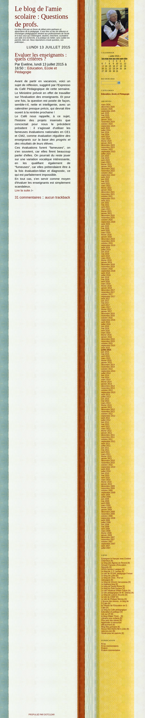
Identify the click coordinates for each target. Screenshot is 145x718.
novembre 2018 (108, 267)
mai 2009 (105, 501)
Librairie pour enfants (110, 618)
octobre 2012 (107, 414)
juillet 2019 (106, 250)
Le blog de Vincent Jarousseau (114, 582)
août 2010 (105, 469)
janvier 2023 (106, 166)
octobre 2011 (107, 439)
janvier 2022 (106, 190)
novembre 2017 (108, 292)
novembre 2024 (108, 122)
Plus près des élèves (110, 620)
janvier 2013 (106, 407)
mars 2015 (105, 358)
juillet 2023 (106, 154)
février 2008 (106, 533)
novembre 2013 (108, 388)
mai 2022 (105, 181)
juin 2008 (105, 524)
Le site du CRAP (108, 597)
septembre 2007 (108, 544)
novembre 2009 (108, 488)
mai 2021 (105, 205)
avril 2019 (105, 256)
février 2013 (106, 405)
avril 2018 (105, 282)
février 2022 (106, 188)
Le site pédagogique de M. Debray (116, 593)
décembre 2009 (108, 486)
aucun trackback (57, 197)
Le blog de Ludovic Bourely (113, 595)
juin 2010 (105, 473)
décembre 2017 (108, 290)
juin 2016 (105, 326)
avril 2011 (105, 452)
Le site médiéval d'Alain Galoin (114, 591)
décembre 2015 (108, 339)
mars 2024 (105, 139)
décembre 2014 (108, 365)
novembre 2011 (108, 437)
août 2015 (105, 348)
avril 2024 (105, 137)
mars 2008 (105, 531)
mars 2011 (105, 454)
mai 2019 (105, 254)
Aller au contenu (15, 4)
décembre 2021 (108, 192)
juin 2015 (105, 352)
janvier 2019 (106, 262)
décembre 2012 (108, 409)
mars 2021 (105, 209)
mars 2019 (105, 258)
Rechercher (108, 79)
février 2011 (106, 456)
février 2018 (106, 286)
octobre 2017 (107, 294)
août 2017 (105, 299)
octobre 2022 (107, 173)
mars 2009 (105, 505)
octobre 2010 (107, 465)
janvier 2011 (106, 458)
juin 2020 (105, 226)
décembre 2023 (108, 145)
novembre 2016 (108, 316)
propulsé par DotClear (42, 715)
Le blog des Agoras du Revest (114, 563)
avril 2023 (105, 160)
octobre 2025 (107, 109)
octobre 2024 (107, 124)
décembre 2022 (108, 169)
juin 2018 (105, 277)
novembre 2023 (108, 147)
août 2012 (105, 418)
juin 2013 (105, 399)
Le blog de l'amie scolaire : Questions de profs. (41, 16)
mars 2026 (105, 105)
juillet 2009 (106, 497)
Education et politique (110, 612)
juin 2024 (105, 132)
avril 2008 (105, 529)
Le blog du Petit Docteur (111, 588)
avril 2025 (105, 117)
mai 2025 (105, 115)
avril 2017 (105, 305)
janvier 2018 (106, 288)
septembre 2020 (108, 222)
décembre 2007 (108, 537)
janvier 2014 (106, 384)
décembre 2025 (108, 107)
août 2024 (105, 128)
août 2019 (105, 247)
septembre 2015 (108, 345)
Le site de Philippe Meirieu (112, 599)
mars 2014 (105, 380)
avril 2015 (105, 356)
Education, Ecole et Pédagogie (115, 94)
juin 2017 (105, 301)
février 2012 (106, 431)
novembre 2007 (108, 539)
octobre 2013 (107, 390)
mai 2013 (105, 401)
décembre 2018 (108, 264)
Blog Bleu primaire (109, 627)
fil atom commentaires (110, 650)
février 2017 (106, 309)
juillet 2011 (106, 446)
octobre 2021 (107, 196)
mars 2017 (105, 307)
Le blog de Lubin (108, 576)
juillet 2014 (106, 373)
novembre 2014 (108, 367)
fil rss (103, 644)
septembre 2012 (108, 416)
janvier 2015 (106, 363)
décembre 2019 (108, 239)
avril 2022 (105, 184)
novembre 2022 (108, 171)
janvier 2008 (106, 535)
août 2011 (105, 444)
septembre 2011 (108, 441)
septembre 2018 (108, 271)
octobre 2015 (107, 343)
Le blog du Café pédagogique (114, 610)
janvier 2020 (106, 237)
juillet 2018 (106, 275)
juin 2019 (105, 252)
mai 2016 (105, 328)
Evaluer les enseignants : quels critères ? (41, 57)
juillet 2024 (106, 130)
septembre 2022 (108, 175)
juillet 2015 (106, 350)
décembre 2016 (108, 314)
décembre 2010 (108, 461)
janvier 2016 (106, 337)
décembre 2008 (108, 512)
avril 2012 (105, 426)
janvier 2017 (106, 311)
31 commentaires (28, 197)
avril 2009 (105, 503)
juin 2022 (105, 179)
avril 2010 (105, 478)
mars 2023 (105, 162)
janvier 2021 (106, 213)
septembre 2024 (108, 126)
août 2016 (105, 322)
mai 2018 (105, 279)
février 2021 (106, 211)
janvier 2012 (106, 433)
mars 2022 (105, 186)
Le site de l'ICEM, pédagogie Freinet (116, 574)
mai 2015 (105, 354)
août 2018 (105, 273)
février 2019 (106, 260)
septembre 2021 (108, 198)
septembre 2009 (108, 493)
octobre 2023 (107, 149)
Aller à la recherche (33, 4)
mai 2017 (105, 303)
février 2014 (106, 382)
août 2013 (105, 394)
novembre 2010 (108, 463)
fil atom (104, 648)
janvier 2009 (106, 510)
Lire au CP (105, 614)
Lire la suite (22, 190)
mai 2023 (105, 158)
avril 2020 (105, 230)
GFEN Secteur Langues (111, 569)
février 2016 (106, 335)
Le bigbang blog (108, 584)
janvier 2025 (106, 120)
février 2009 (106, 507)
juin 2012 (105, 422)
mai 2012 (105, 424)
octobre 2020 (107, 220)
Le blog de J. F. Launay (111, 571)
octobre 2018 (107, 269)
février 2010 (106, 482)
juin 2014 (105, 375)
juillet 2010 (106, 471)
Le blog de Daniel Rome (111, 586)
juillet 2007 (106, 548)
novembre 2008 (108, 514)
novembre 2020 (108, 218)
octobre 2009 (107, 490)
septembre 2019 (108, 245)
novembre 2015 (108, 341)
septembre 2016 (108, 320)
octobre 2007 (107, 542)
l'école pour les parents (111, 633)
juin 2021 (105, 203)
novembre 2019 (108, 241)
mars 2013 (105, 403)
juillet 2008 (106, 522)
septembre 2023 (108, 152)
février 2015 (106, 360)
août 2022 (105, 177)
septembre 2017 (108, 296)
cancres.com (106, 631)
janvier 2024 (106, 143)
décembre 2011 (108, 435)
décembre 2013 (108, 386)
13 (103, 66)
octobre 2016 (107, 318)
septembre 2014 (108, 371)
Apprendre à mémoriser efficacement (111, 624)
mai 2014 (105, 377)
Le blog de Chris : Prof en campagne (112, 579)
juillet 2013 (106, 397)
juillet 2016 (106, 324)
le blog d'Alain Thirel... (110, 616)
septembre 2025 (108, 111)
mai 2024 (105, 134)
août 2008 (105, 520)
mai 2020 (105, 228)
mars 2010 (105, 480)
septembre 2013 (108, 392)
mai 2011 (105, 450)
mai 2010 (105, 475)
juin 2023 (105, 156)
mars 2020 (105, 233)
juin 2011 (105, 448)
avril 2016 (105, 331)
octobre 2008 (107, 516)
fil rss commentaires (110, 646)
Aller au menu (23, 4)
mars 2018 (105, 284)
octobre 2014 (107, 369)
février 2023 (106, 164)
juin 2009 (105, 499)
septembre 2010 (108, 467)
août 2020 (105, 224)
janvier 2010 (106, 484)
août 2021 (105, 201)
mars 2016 (105, 333)
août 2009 (105, 495)
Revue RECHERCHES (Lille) (113, 629)
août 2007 (105, 546)
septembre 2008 (108, 518)
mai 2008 (105, 527)
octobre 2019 (107, 243)
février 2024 (106, 141)
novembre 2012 (108, 412)
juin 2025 (105, 113)
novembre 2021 (108, 194)
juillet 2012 (106, 420)
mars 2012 (105, 429)
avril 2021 (105, 207)
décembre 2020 (108, 215)
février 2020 (106, 235)
